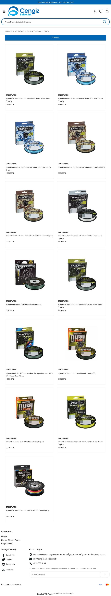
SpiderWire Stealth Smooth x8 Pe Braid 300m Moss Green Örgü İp (80, 306)
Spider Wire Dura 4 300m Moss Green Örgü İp (23, 305)
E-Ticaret (49, 594)
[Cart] (107, 11)
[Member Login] (95, 11)
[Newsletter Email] (69, 574)
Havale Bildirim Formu (10, 540)
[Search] (55, 21)
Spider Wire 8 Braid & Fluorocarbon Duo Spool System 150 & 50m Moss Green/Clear (29, 374)
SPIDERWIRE (11, 95)
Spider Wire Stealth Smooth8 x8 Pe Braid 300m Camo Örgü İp (81, 167)
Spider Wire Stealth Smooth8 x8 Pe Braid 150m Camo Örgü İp (29, 236)
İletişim (4, 537)
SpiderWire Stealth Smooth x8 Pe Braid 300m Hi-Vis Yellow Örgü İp (80, 443)
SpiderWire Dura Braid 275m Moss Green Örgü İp (77, 373)
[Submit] (105, 574)
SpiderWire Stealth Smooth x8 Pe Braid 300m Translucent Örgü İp (80, 237)
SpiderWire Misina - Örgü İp (38, 31)
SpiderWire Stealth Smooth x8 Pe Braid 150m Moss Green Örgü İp (28, 100)
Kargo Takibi (6, 543)
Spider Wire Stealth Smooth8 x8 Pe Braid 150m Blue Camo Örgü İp (28, 168)
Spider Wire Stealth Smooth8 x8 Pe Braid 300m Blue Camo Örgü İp (80, 100)
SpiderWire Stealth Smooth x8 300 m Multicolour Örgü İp (27, 510)
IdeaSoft (41, 594)
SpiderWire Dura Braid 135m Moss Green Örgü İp (25, 442)
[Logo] (23, 11)
